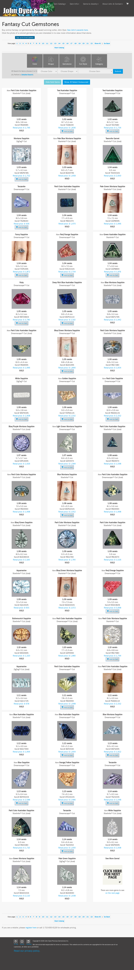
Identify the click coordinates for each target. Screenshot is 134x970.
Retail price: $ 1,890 (67, 368)
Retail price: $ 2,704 (67, 272)
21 (87, 43)
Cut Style (83, 64)
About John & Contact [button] (112, 4)
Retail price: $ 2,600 (112, 176)
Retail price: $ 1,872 (21, 272)
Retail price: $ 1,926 (21, 464)
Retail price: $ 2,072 (67, 608)
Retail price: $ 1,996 (112, 224)
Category (99, 64)
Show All (98, 43)
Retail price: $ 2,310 (67, 320)
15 (63, 43)
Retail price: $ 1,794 (112, 656)
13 (55, 43)
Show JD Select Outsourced (76, 82)
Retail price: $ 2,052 (67, 512)
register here (31, 927)
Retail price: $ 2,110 (21, 896)
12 (51, 43)
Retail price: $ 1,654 (112, 368)
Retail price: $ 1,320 (21, 656)
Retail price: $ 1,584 (67, 464)
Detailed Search (27, 75)
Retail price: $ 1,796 (21, 128)
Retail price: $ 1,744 (67, 560)
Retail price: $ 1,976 (112, 272)
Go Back (107, 43)
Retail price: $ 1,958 (67, 176)
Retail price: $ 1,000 (67, 848)
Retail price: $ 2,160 (21, 560)
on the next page (112, 893)
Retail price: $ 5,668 (112, 608)
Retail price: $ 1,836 (67, 128)
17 (71, 43)
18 (75, 43)
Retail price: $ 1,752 (21, 176)
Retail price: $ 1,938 (112, 848)
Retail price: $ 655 (21, 608)
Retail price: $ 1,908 (21, 416)
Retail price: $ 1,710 (21, 848)
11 (47, 43)
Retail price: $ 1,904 (67, 752)
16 (67, 43)
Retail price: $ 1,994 (21, 752)
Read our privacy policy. (27, 950)
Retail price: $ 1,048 (112, 800)
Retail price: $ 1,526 (112, 560)
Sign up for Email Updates (25, 37)
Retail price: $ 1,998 (21, 512)
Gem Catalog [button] (60, 4)
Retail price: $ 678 (21, 704)
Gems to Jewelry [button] (91, 4)
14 (59, 43)
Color (35, 64)
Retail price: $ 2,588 (21, 800)
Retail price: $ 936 (21, 224)
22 (92, 43)
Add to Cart (67, 131)
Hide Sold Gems (53, 82)
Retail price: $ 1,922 (112, 752)
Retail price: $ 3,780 (21, 320)
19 (79, 43)
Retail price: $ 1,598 (112, 464)
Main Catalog (59, 48)
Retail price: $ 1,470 (67, 224)
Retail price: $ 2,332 (67, 416)
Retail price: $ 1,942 (112, 320)
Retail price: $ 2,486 (67, 800)
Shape (51, 64)
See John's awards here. (77, 30)
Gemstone (67, 64)
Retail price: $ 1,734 (112, 128)
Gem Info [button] (74, 4)
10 (43, 43)
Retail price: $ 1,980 (67, 656)
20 (83, 43)
